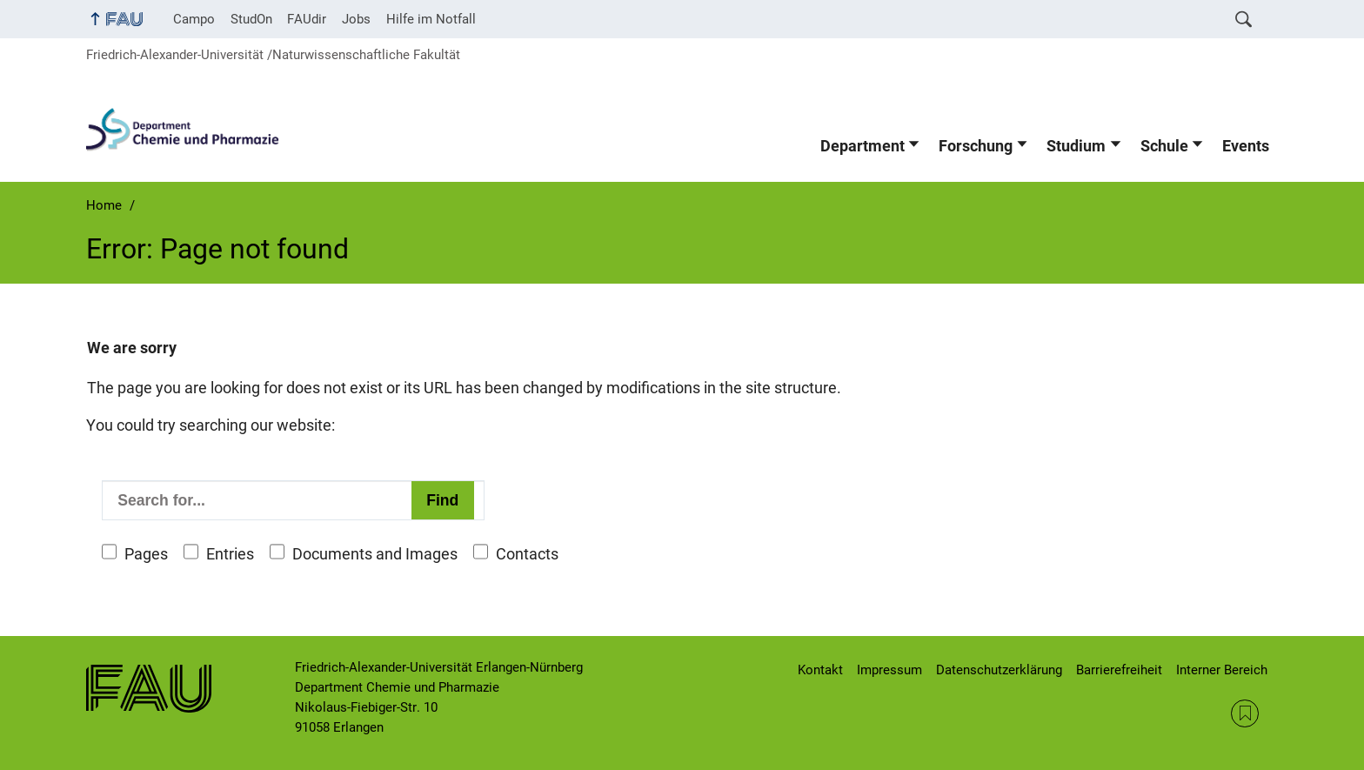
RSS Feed (1245, 713)
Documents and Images (375, 554)
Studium (1076, 146)
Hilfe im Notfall (431, 19)
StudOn (251, 19)
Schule (1164, 146)
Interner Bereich (1221, 670)
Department (862, 146)
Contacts (527, 554)
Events (1245, 146)
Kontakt (820, 670)
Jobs (356, 19)
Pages (146, 554)
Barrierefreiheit (1119, 670)
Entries (230, 554)
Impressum (889, 670)
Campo (194, 19)
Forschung (976, 146)
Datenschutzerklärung (999, 670)
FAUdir (306, 19)
